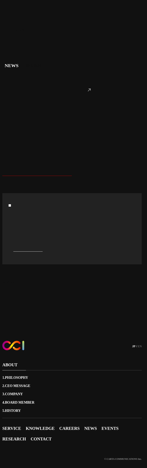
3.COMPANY (13, 389)
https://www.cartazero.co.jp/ (95, 41)
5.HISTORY (12, 406)
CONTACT (42, 434)
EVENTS (115, 424)
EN (139, 341)
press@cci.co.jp (28, 259)
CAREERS (71, 424)
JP (133, 341)
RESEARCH (14, 434)
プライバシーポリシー (107, 446)
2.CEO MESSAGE (17, 381)
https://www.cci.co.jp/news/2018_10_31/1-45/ (39, 184)
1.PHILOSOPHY (15, 373)
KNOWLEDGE (41, 424)
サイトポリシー (75, 446)
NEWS (94, 424)
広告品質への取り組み (42, 446)
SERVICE (11, 424)
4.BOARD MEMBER (19, 398)
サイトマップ (11, 446)
